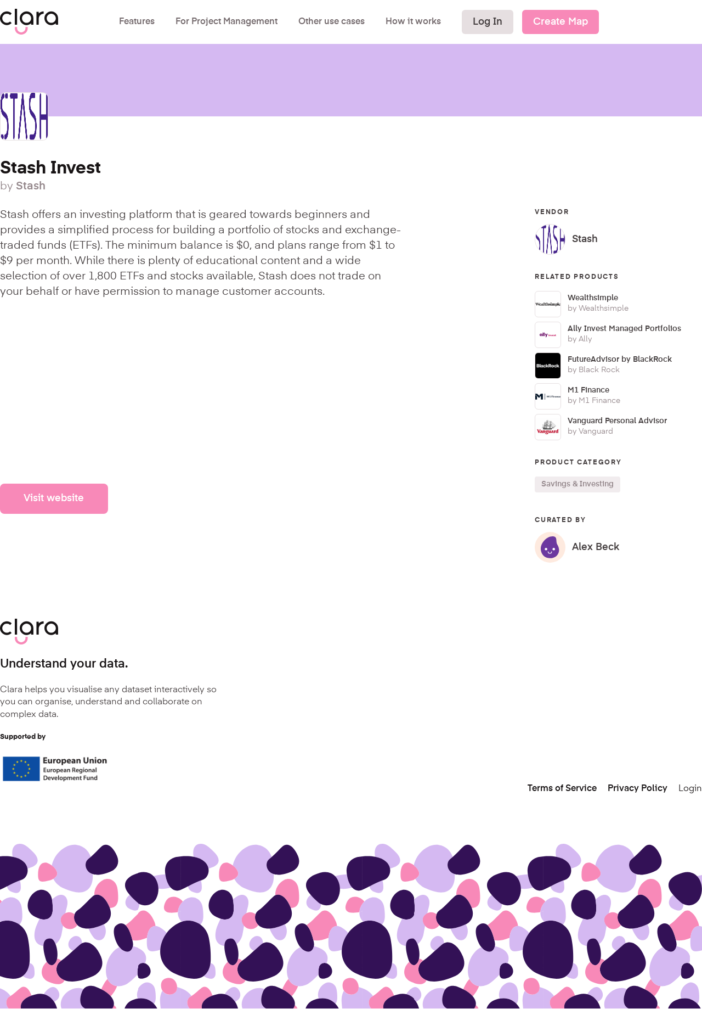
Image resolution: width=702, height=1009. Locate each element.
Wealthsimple (593, 298)
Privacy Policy (637, 788)
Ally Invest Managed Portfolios (624, 329)
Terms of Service (562, 788)
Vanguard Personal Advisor (617, 421)
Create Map (560, 22)
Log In (487, 22)
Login (690, 788)
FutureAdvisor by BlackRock (620, 359)
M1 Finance (588, 390)
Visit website (54, 498)
